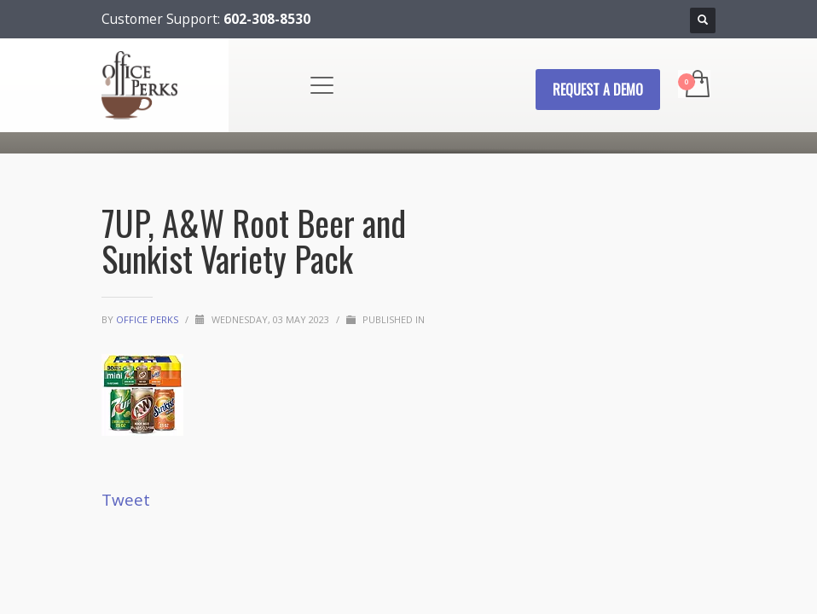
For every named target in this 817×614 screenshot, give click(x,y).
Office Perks (148, 319)
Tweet (125, 500)
